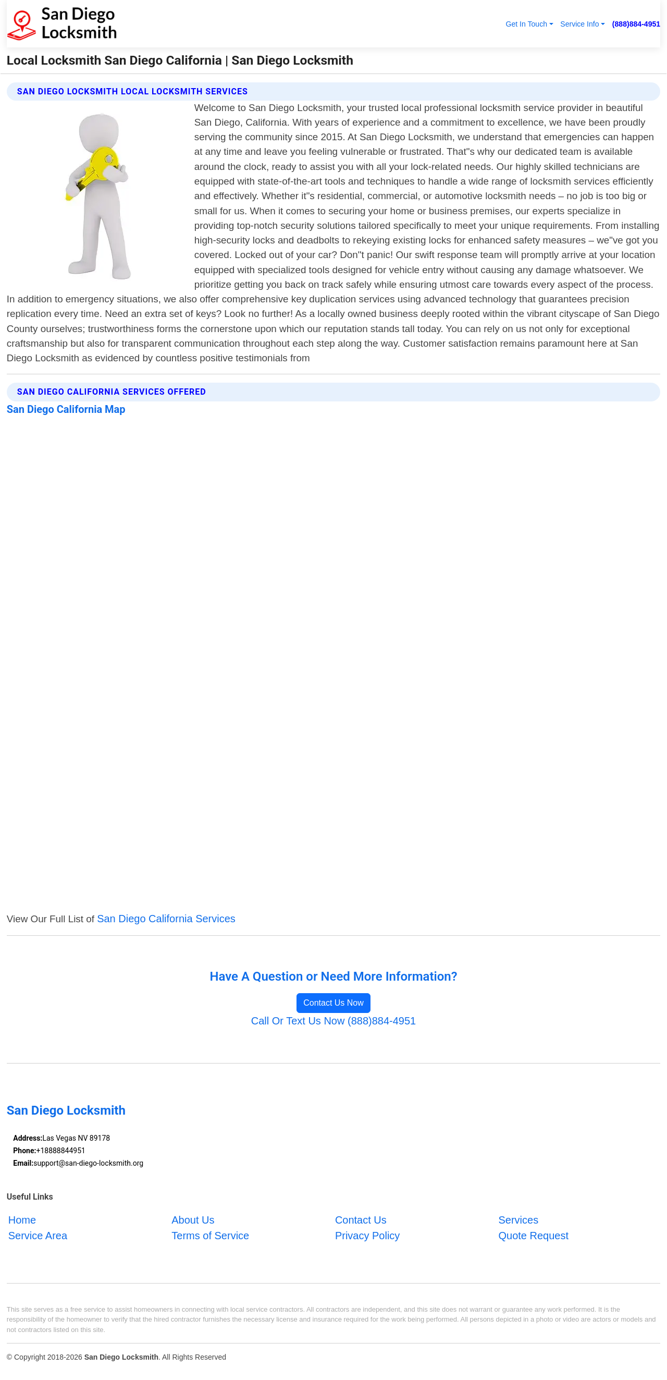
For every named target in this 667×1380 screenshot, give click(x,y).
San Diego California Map (66, 409)
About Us (192, 1220)
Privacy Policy (367, 1235)
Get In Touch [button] (526, 24)
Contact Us (361, 1220)
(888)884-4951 (636, 24)
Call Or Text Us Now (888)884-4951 (333, 1021)
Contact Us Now (333, 1002)
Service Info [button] (579, 24)
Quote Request (533, 1235)
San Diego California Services (166, 918)
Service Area (37, 1235)
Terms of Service (210, 1235)
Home (22, 1220)
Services (518, 1220)
